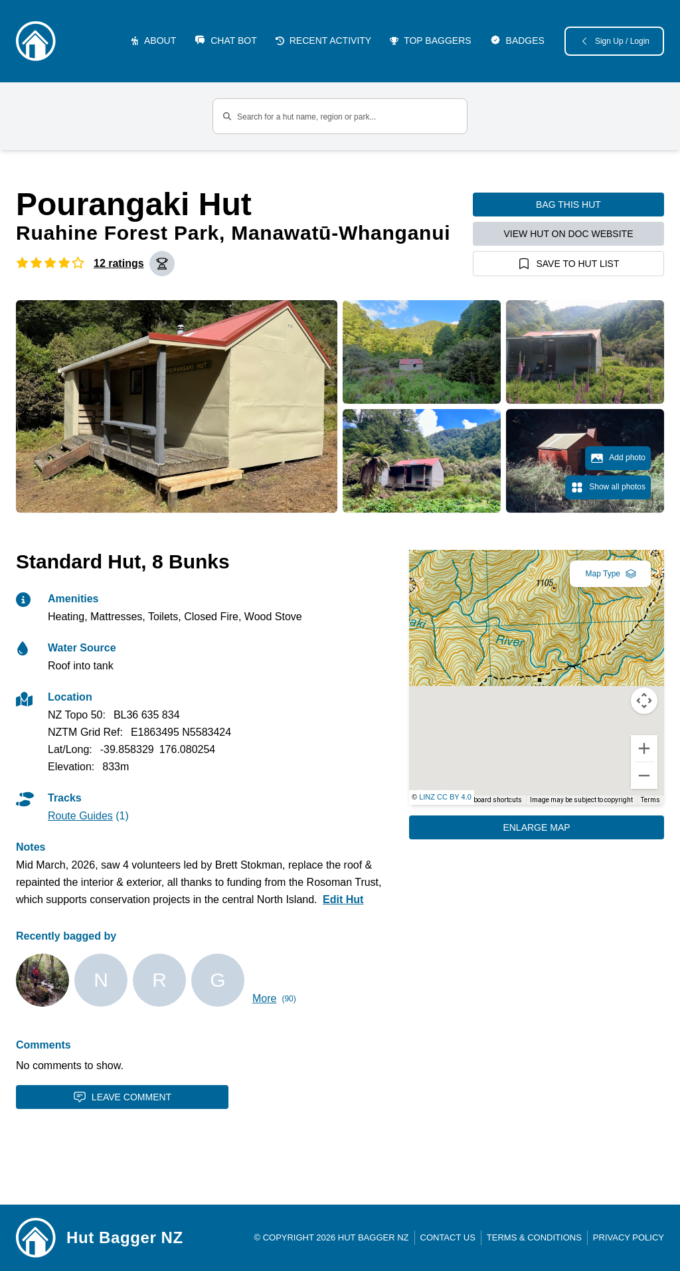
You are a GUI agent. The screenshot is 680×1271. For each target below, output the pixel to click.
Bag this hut (568, 204)
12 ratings (119, 263)
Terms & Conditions (534, 1237)
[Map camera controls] (644, 700)
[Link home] (36, 1238)
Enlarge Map (536, 827)
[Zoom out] (644, 775)
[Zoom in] (644, 748)
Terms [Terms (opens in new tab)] (650, 800)
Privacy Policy (628, 1237)
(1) (88, 815)
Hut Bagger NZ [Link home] (124, 1237)
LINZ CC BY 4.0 (445, 797)
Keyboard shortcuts (492, 800)
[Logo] (36, 41)
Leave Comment (122, 1097)
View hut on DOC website (569, 233)
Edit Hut (343, 899)
